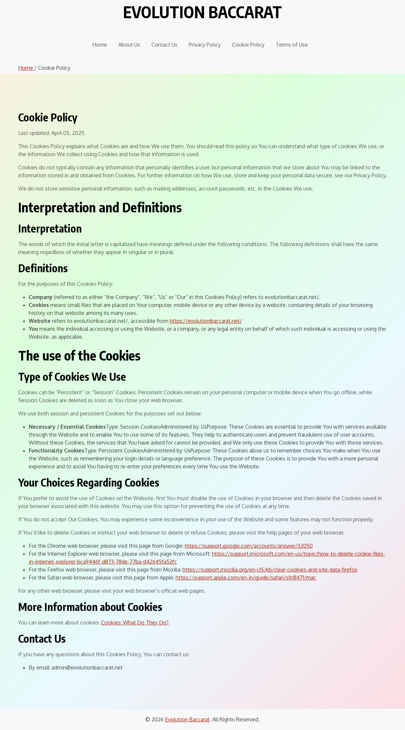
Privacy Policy (205, 44)
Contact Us (164, 44)
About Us (129, 44)
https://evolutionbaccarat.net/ (206, 321)
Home (99, 44)
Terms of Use (292, 44)
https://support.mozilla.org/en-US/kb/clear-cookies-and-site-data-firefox (269, 569)
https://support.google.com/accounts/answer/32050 (249, 545)
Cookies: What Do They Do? (135, 622)
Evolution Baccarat (202, 12)
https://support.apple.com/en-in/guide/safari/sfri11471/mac (246, 577)
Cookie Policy (248, 44)
